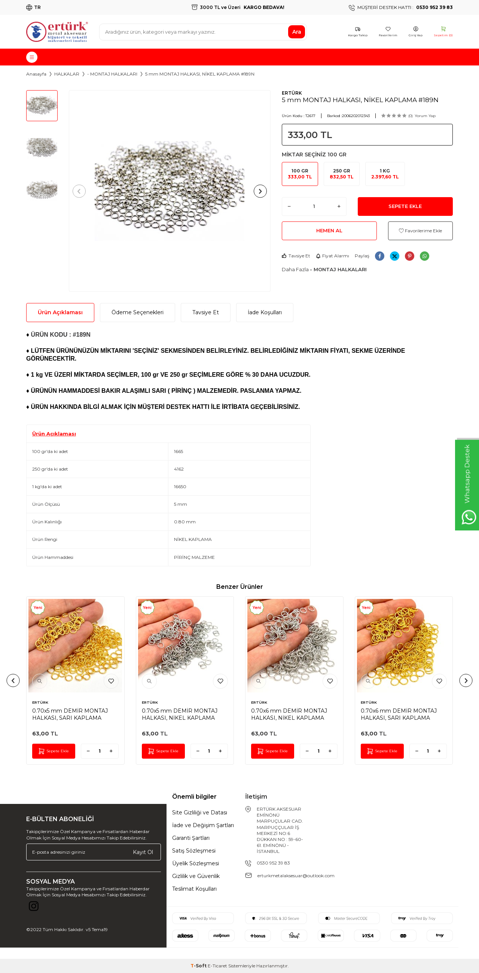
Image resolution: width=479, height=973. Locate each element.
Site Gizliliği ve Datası (199, 812)
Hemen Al (329, 230)
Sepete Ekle (405, 206)
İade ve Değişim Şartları (203, 825)
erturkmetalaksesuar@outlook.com (296, 875)
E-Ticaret (217, 966)
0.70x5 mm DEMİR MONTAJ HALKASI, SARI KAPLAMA (70, 714)
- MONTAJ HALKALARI (112, 74)
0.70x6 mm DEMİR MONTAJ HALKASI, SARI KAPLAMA (399, 714)
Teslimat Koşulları (194, 888)
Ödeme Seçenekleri (138, 312)
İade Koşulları (265, 312)
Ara (296, 31)
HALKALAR (66, 74)
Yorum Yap (425, 115)
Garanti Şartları (191, 838)
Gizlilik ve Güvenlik (196, 876)
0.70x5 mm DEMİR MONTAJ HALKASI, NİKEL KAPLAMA (179, 714)
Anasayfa (36, 74)
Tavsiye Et (296, 255)
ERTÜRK (292, 93)
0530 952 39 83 (273, 863)
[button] (81, 191)
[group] (169, 191)
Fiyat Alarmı (332, 255)
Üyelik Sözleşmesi (195, 863)
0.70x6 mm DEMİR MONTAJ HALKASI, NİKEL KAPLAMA (289, 714)
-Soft (199, 966)
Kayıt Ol (143, 851)
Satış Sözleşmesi (194, 850)
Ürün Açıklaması (60, 312)
